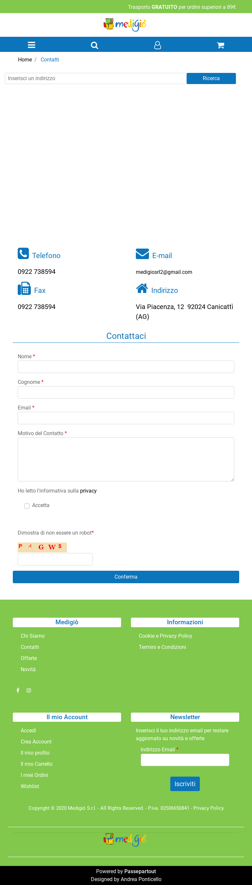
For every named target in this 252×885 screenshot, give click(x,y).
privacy (88, 491)
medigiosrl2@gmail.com (164, 272)
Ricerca (211, 78)
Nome (26, 356)
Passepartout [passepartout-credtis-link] (140, 871)
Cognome (31, 382)
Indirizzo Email (159, 749)
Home (25, 59)
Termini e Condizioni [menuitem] (162, 647)
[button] (126, 577)
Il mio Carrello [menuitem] (36, 764)
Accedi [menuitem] (28, 730)
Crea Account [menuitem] (36, 742)
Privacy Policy (208, 808)
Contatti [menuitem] (30, 647)
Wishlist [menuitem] (30, 786)
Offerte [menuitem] (29, 658)
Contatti (50, 59)
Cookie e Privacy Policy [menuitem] (165, 636)
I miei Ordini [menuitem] (34, 775)
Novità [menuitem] (28, 669)
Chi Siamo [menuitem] (33, 636)
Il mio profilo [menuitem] (35, 753)
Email (26, 408)
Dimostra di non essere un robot (56, 533)
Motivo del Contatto (42, 433)
